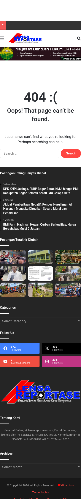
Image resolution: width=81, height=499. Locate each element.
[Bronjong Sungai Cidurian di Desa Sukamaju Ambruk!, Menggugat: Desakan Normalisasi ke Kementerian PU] (41, 290)
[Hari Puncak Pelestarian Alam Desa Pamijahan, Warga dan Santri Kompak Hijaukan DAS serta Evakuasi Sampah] (13, 290)
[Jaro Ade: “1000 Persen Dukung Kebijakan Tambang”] (13, 273)
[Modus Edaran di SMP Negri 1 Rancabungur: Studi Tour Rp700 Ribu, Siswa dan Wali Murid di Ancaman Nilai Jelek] (41, 273)
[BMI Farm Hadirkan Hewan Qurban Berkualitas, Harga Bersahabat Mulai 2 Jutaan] (68, 257)
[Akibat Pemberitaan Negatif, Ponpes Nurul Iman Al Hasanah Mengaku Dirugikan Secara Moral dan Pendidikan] (41, 257)
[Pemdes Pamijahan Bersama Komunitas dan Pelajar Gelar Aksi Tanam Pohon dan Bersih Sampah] (68, 290)
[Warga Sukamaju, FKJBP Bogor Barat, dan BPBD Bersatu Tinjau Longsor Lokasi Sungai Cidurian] (68, 273)
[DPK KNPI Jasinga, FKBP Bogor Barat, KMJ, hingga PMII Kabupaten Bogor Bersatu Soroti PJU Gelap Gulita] (13, 257)
